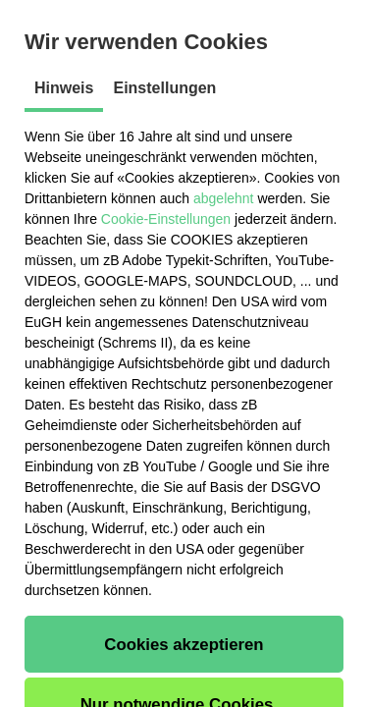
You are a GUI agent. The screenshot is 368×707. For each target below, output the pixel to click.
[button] (184, 644)
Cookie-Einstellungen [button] (166, 219)
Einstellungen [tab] (164, 88)
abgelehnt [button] (223, 198)
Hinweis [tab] (63, 88)
